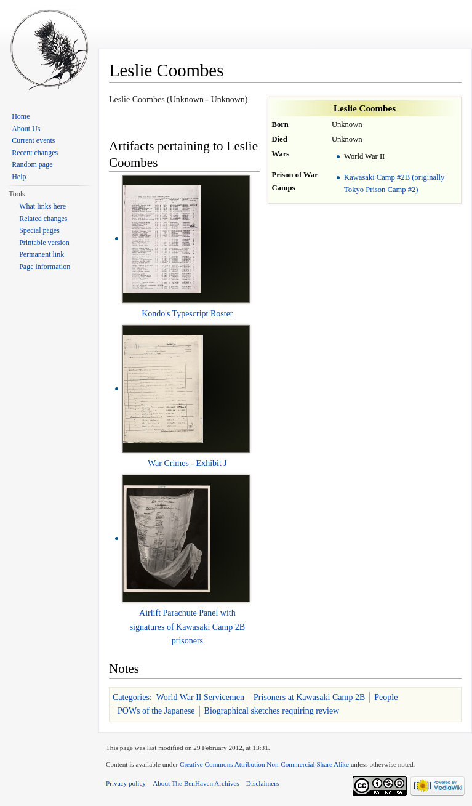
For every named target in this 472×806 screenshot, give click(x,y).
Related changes (43, 218)
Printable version (44, 242)
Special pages (39, 230)
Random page (32, 164)
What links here (42, 206)
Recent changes (35, 152)
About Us (26, 128)
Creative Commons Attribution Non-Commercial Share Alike (264, 764)
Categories (131, 697)
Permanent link (41, 254)
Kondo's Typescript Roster (187, 313)
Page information (44, 266)
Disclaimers (262, 783)
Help (19, 176)
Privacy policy (126, 783)
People (386, 697)
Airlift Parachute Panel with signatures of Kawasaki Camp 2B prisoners (187, 626)
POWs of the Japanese (156, 710)
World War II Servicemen (200, 697)
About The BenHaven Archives (196, 783)
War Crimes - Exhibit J (187, 463)
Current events (33, 140)
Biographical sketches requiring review (272, 710)
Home (21, 116)
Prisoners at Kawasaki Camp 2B (309, 697)
